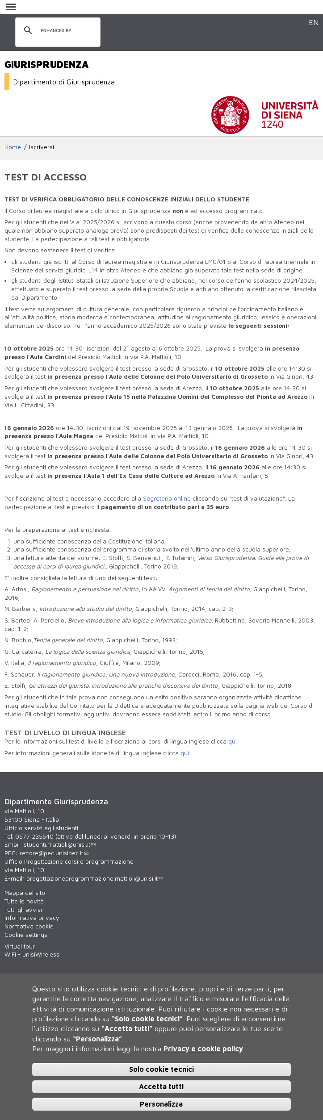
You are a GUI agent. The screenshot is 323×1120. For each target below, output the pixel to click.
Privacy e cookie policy (203, 1049)
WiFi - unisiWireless (31, 954)
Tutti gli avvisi (23, 909)
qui (232, 741)
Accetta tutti (161, 1086)
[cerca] (56, 30)
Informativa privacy (31, 917)
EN (314, 22)
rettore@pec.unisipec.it (54, 853)
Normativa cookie (29, 926)
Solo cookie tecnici (161, 1069)
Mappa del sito (24, 892)
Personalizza (161, 1104)
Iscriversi (41, 146)
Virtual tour (19, 946)
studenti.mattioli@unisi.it (60, 844)
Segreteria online (167, 498)
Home (12, 146)
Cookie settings (25, 934)
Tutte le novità (24, 901)
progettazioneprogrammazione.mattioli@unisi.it (94, 878)
